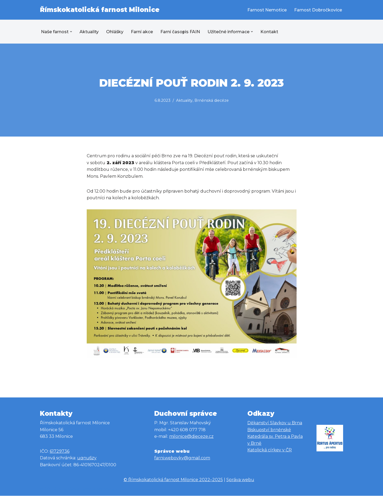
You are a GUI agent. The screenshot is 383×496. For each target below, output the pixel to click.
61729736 (59, 451)
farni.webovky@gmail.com (182, 458)
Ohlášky (114, 31)
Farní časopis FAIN (180, 31)
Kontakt (269, 31)
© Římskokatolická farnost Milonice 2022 (83, 489)
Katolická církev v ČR (269, 450)
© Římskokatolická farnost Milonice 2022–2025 (173, 479)
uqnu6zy (87, 458)
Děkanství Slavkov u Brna (274, 423)
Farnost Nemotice (266, 9)
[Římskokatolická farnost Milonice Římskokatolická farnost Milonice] (100, 10)
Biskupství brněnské (269, 429)
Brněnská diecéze (211, 100)
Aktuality (89, 31)
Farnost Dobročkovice (318, 9)
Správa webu (240, 479)
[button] (71, 32)
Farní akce (142, 31)
